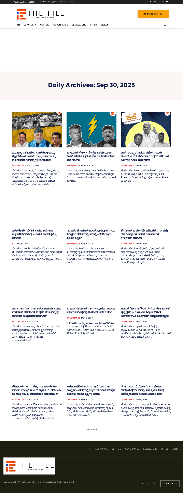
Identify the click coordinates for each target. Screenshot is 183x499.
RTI (13, 243)
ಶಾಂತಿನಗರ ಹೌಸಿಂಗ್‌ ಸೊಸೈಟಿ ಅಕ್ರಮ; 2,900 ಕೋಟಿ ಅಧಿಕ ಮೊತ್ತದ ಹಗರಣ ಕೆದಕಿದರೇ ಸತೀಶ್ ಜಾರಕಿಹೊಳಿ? (91, 157)
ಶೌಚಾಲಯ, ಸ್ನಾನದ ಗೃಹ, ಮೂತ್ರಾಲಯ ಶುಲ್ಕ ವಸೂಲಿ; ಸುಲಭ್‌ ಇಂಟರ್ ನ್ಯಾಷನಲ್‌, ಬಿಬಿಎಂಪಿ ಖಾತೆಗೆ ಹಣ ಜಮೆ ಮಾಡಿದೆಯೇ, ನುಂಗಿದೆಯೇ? (36, 391)
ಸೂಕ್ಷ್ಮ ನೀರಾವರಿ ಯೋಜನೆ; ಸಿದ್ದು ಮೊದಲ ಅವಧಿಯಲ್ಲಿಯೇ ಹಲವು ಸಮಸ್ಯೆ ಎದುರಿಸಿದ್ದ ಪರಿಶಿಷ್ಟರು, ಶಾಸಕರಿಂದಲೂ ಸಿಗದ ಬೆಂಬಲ (142, 391)
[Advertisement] (91, 50)
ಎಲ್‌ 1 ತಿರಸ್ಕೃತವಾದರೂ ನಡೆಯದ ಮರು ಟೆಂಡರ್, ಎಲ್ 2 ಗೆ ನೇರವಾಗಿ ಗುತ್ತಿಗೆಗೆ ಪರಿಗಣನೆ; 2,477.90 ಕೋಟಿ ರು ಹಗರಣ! (145, 157)
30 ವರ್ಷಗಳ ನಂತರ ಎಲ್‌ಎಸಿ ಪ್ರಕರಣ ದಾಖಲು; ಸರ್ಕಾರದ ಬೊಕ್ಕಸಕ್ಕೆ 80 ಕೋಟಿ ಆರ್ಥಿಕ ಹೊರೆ (91, 311)
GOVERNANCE (19, 165)
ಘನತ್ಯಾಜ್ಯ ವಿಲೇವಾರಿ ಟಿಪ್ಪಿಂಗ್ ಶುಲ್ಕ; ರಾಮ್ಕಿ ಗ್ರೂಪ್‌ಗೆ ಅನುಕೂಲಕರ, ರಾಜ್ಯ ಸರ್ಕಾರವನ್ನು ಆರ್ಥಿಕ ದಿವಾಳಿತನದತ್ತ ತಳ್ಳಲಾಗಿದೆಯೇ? (34, 157)
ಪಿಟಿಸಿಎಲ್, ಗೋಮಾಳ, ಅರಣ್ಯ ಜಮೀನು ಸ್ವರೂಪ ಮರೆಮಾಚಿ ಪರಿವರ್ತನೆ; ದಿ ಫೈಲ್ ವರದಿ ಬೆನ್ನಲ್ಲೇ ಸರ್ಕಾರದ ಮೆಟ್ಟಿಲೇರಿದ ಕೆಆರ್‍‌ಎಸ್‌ (36, 313)
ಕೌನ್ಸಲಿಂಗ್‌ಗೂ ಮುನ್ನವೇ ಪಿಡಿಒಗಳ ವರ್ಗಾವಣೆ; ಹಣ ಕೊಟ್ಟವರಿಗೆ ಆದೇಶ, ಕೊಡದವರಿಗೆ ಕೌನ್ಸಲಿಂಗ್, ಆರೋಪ (144, 235)
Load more (91, 429)
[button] (165, 24)
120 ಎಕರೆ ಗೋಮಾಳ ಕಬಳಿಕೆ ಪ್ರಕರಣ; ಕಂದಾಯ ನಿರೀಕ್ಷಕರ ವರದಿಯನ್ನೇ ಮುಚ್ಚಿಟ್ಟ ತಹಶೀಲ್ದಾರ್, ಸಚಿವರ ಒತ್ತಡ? (91, 235)
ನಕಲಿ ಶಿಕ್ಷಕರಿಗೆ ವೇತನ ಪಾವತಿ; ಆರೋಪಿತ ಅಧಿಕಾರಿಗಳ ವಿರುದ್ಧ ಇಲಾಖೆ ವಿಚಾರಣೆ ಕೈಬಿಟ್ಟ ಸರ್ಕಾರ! (34, 235)
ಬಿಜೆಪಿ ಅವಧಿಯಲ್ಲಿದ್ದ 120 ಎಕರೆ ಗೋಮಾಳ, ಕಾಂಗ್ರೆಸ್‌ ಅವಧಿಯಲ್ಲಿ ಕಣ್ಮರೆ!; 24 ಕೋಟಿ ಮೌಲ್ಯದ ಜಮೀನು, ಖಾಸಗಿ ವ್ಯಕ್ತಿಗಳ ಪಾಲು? (91, 391)
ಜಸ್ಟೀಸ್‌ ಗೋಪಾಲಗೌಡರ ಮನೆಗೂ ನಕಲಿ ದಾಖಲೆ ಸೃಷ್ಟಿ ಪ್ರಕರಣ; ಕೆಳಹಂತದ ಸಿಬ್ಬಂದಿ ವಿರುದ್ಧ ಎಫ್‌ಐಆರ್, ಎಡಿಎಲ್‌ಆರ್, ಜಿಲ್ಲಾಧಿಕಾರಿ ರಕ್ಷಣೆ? (145, 313)
